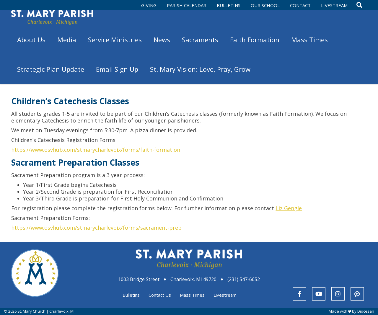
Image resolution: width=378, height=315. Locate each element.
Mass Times (192, 295)
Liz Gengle (289, 208)
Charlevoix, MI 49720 (193, 279)
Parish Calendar (186, 5)
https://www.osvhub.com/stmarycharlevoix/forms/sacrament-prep (96, 227)
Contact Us (160, 295)
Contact (300, 5)
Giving (149, 5)
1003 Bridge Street (138, 279)
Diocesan (365, 311)
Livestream (334, 5)
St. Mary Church (31, 311)
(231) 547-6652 (243, 279)
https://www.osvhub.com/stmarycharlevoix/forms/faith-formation (95, 149)
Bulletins (228, 5)
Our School (265, 5)
